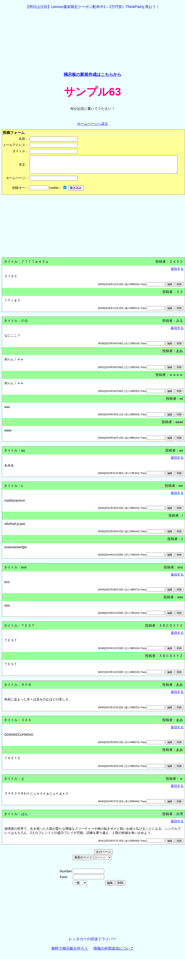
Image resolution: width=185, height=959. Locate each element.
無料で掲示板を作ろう (69, 952)
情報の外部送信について (113, 952)
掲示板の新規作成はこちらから (92, 74)
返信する (177, 272)
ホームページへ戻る (92, 124)
